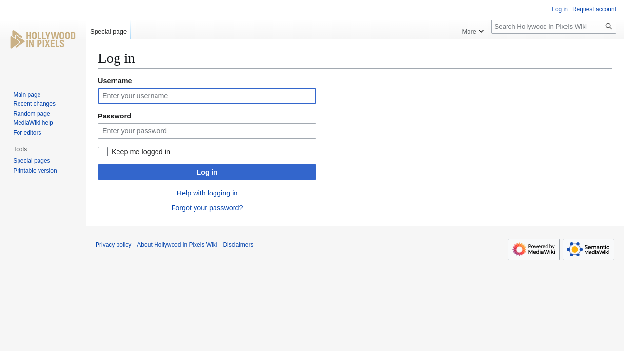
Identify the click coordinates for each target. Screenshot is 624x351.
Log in (206, 172)
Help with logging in (207, 193)
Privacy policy (113, 244)
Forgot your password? (207, 208)
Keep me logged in (141, 152)
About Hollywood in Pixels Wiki (177, 244)
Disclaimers (238, 244)
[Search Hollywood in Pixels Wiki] (553, 27)
